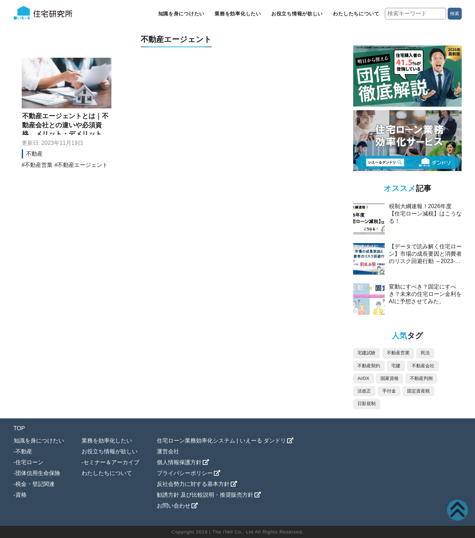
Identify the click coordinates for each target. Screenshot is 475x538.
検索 (454, 13)
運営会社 (168, 451)
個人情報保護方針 (179, 462)
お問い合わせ (173, 506)
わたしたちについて (356, 13)
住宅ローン (29, 462)
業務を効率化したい (238, 13)
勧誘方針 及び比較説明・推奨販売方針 (205, 495)
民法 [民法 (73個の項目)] (425, 352)
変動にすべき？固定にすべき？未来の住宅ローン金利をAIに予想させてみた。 (425, 294)
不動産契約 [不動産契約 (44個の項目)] (368, 365)
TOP (19, 428)
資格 (21, 495)
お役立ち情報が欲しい (297, 13)
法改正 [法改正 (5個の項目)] (364, 391)
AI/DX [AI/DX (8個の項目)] (363, 378)
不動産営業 (39, 165)
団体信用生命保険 (37, 473)
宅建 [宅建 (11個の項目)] (395, 365)
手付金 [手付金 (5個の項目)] (389, 391)
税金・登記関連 (35, 484)
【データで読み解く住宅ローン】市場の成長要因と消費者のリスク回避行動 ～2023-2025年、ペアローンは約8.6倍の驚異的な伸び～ (425, 261)
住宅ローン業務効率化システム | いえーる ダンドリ (221, 441)
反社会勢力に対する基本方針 (193, 484)
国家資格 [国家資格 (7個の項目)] (389, 378)
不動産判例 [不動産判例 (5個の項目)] (421, 378)
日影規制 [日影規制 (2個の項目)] (366, 403)
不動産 (34, 154)
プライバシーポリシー (185, 473)
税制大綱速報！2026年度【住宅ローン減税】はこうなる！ (425, 213)
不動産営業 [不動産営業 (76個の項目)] (398, 352)
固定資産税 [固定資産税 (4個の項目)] (418, 391)
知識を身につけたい (181, 13)
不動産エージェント (82, 165)
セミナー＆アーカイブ (111, 462)
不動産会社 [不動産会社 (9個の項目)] (423, 365)
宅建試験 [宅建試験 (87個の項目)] (366, 352)
